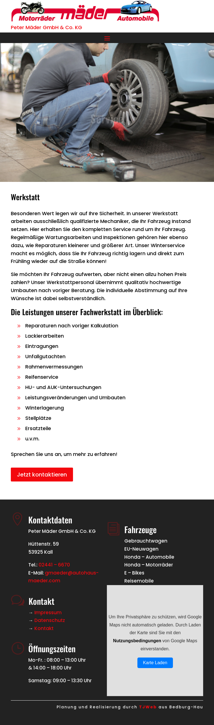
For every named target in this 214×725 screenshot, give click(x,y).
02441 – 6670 (54, 564)
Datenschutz (49, 620)
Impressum (48, 612)
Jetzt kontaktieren (42, 474)
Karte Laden (155, 662)
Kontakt (44, 628)
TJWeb (148, 707)
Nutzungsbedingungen (137, 640)
